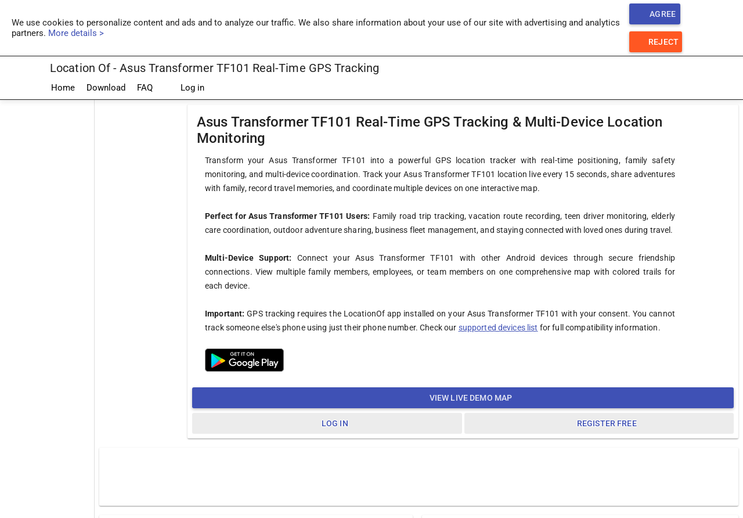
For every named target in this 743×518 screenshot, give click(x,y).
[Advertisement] (47, 274)
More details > (76, 33)
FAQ (145, 87)
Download (105, 87)
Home (63, 87)
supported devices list (498, 327)
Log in (184, 88)
